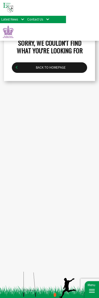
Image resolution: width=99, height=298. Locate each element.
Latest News (9, 19)
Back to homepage (51, 67)
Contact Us (35, 19)
